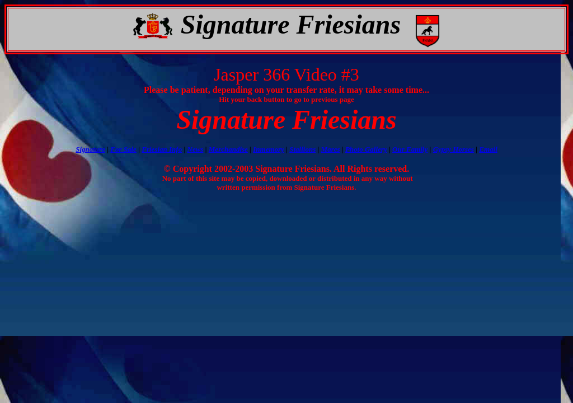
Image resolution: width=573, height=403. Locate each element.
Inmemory (268, 149)
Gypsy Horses (453, 149)
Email (488, 149)
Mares (330, 149)
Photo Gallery (366, 149)
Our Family (410, 149)
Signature (90, 149)
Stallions (302, 149)
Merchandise (228, 149)
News (195, 149)
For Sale (123, 149)
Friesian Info (162, 149)
